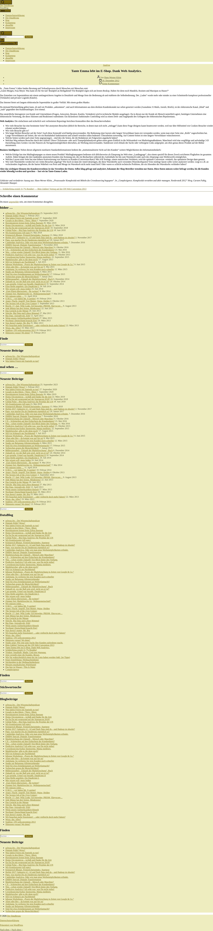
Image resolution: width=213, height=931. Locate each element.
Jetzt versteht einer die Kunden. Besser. (22, 655)
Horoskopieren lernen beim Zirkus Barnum (24, 223)
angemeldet (14, 202)
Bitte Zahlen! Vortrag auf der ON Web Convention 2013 (29, 645)
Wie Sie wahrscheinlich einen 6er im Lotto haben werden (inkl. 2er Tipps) (37, 657)
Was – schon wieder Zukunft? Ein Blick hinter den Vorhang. (31, 252)
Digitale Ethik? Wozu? (15, 215)
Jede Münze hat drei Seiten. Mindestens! (23, 308)
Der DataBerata (7, 5)
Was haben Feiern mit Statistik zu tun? (22, 218)
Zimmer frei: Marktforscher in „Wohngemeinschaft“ (28, 294)
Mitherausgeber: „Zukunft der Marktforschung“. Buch (29, 279)
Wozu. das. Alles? (13, 328)
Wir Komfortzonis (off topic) (18, 233)
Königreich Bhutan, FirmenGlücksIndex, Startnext (27, 235)
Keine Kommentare (110, 84)
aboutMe (9, 25)
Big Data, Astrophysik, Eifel (17, 316)
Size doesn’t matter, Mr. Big (17, 323)
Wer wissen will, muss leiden (18, 289)
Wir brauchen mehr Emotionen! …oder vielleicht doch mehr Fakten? (35, 325)
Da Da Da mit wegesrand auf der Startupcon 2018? (27, 228)
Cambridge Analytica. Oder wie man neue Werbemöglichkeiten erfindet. (36, 242)
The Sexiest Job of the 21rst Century (21, 303)
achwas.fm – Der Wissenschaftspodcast (22, 213)
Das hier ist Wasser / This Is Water (20, 667)
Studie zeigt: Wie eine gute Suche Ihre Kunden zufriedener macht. (34, 643)
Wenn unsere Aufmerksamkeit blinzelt (22, 318)
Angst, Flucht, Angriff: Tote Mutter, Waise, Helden (27, 301)
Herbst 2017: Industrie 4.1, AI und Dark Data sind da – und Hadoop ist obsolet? (40, 237)
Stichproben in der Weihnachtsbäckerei (22, 662)
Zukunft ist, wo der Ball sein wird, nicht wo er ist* (27, 281)
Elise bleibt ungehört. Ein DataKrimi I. (22, 286)
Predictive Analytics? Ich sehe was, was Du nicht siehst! (29, 255)
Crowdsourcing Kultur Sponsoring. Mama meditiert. (28, 257)
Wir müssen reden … (14, 296)
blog (7, 20)
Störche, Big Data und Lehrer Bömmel (22, 313)
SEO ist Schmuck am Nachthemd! (20, 262)
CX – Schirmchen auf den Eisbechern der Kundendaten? (30, 250)
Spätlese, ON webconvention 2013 (20, 330)
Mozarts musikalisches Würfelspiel (20, 665)
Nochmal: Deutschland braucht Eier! (21, 320)
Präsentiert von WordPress (11, 925)
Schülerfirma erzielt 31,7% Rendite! (21, 650)
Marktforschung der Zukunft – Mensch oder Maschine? (29, 247)
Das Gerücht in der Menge (17, 311)
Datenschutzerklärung (14, 15)
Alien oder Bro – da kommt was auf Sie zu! (24, 267)
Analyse (106, 65)
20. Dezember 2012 (110, 80)
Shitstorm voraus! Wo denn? (17, 333)
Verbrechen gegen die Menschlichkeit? (22, 276)
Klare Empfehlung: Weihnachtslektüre (22, 660)
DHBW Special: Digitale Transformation (23, 245)
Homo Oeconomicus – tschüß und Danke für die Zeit (28, 225)
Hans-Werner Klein (112, 77)
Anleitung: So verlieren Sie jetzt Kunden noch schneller (29, 269)
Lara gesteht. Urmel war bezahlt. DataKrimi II (25, 284)
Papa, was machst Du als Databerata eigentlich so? (27, 240)
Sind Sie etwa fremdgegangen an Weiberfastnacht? (27, 274)
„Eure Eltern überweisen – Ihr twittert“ (22, 291)
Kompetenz (10, 23)
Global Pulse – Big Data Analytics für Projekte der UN (29, 230)
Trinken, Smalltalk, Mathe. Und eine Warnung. (25, 652)
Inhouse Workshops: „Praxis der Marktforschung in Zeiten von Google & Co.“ (39, 264)
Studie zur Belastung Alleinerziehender (22, 272)
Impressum (10, 27)
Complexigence (12, 669)
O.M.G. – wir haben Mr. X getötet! (20, 298)
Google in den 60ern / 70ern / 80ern (21, 220)
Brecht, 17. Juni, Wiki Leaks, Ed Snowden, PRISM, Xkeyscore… (33, 306)
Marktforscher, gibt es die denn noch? (21, 259)
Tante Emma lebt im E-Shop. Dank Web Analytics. (27, 647)
